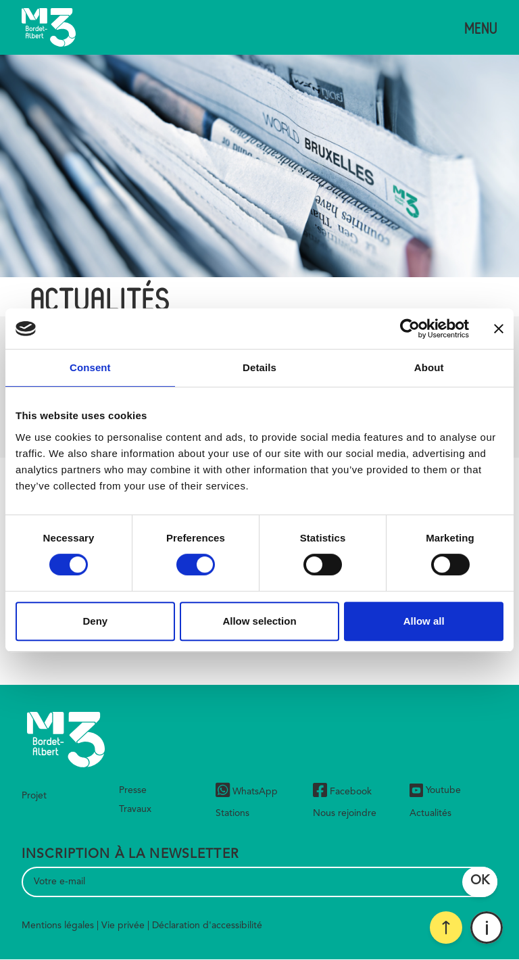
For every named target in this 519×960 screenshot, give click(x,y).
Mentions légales (58, 925)
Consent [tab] (90, 367)
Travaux (135, 809)
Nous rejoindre (344, 813)
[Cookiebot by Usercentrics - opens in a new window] (410, 328)
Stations (232, 813)
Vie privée (123, 925)
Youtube (435, 790)
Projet (34, 795)
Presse (133, 790)
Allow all (424, 621)
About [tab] (429, 367)
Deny (94, 621)
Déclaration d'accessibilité (207, 925)
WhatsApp (247, 792)
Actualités (430, 813)
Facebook (342, 792)
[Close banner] (498, 328)
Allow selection (259, 621)
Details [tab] (259, 367)
